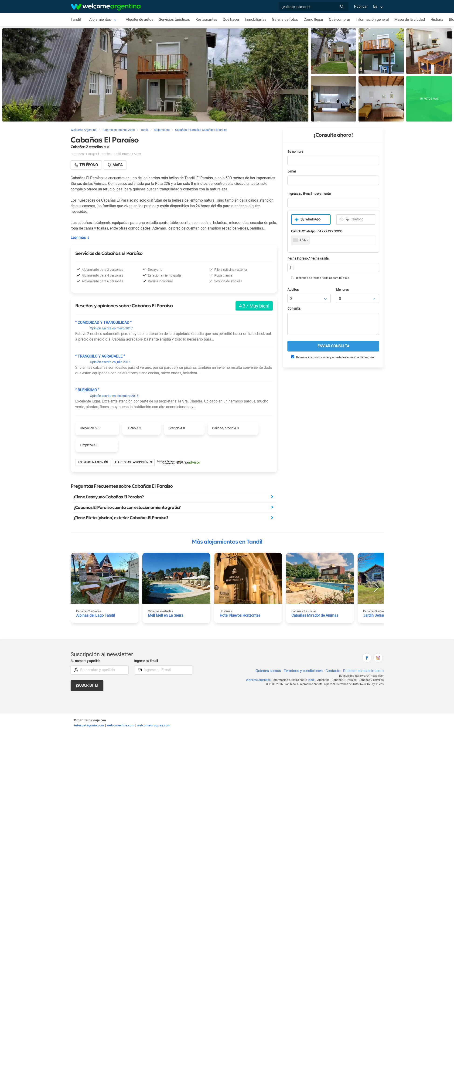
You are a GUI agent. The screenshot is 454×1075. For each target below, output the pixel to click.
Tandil (76, 19)
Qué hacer (231, 19)
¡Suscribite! (87, 685)
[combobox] (300, 240)
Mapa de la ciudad (409, 19)
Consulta (293, 309)
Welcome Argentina (258, 680)
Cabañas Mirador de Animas (314, 615)
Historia (436, 19)
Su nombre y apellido (85, 661)
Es (375, 6)
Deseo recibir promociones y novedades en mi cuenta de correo (333, 357)
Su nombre (295, 152)
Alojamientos (100, 19)
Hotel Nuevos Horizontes (240, 615)
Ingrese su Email (146, 661)
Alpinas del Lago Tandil (95, 615)
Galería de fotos (285, 19)
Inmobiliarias (255, 19)
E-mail (291, 171)
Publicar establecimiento (363, 671)
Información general (372, 19)
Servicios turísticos (174, 19)
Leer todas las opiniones (133, 462)
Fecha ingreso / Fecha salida (308, 258)
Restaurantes (206, 19)
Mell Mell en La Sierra (165, 615)
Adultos (293, 290)
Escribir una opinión (93, 462)
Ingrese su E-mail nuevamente (309, 194)
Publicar (361, 6)
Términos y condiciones (303, 671)
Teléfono (356, 219)
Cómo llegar (313, 19)
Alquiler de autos (139, 19)
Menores (342, 290)
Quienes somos (268, 671)
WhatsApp (313, 219)
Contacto (332, 671)
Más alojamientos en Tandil (227, 541)
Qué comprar (339, 19)
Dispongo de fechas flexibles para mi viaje (320, 278)
